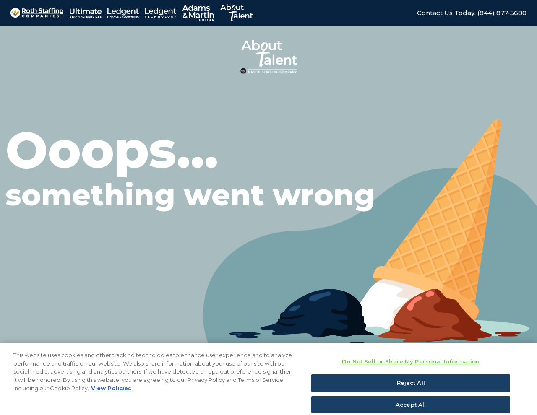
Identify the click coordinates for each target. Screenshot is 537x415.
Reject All (411, 389)
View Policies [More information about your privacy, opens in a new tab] (111, 394)
